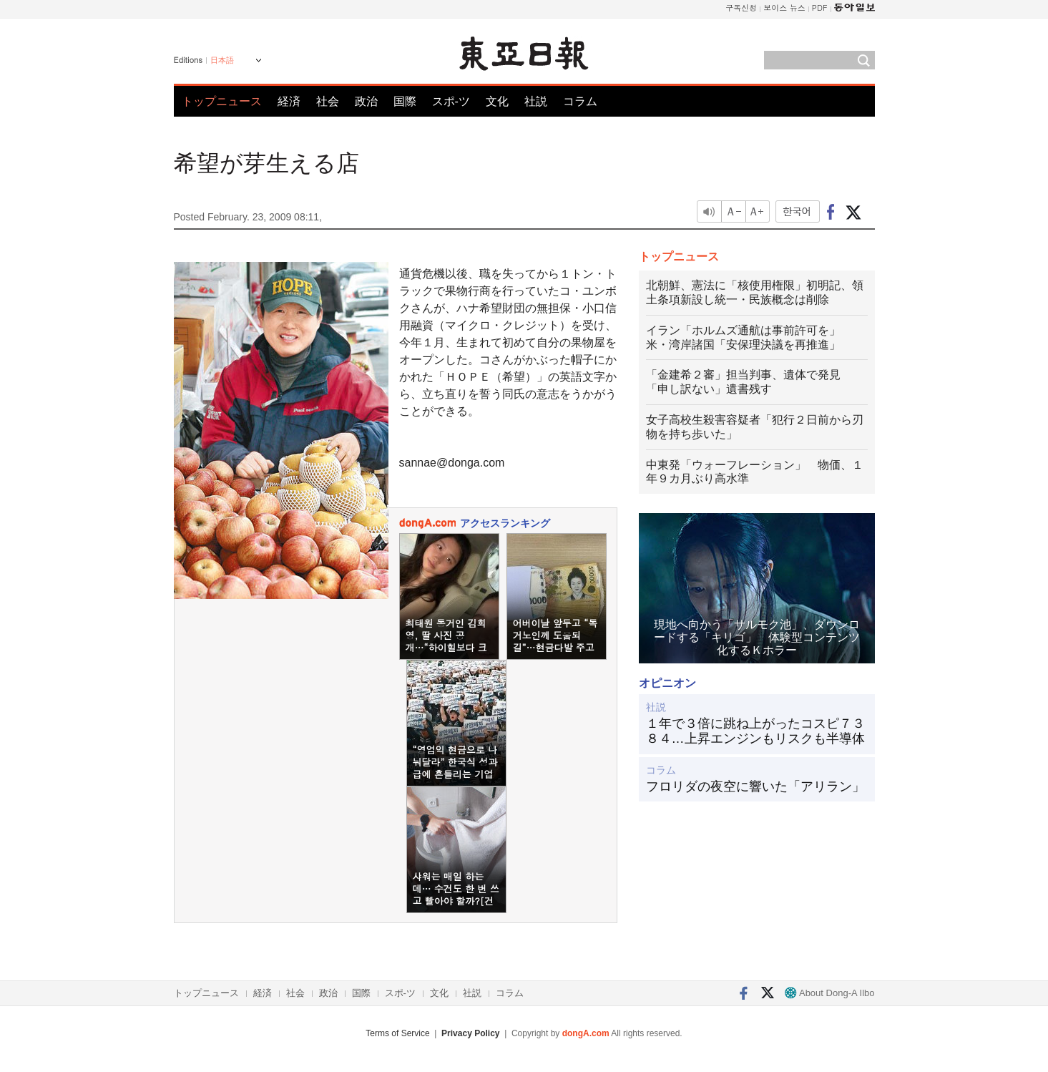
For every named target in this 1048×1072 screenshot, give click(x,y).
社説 (535, 101)
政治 (366, 101)
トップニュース (222, 101)
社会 (327, 101)
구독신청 (741, 7)
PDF (820, 7)
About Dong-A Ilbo (829, 993)
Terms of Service (397, 1033)
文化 (497, 101)
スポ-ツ (451, 101)
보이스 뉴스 (784, 7)
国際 (404, 101)
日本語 (222, 60)
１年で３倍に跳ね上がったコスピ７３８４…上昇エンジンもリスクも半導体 (755, 731)
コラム (580, 101)
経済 (289, 101)
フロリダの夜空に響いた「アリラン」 (755, 786)
